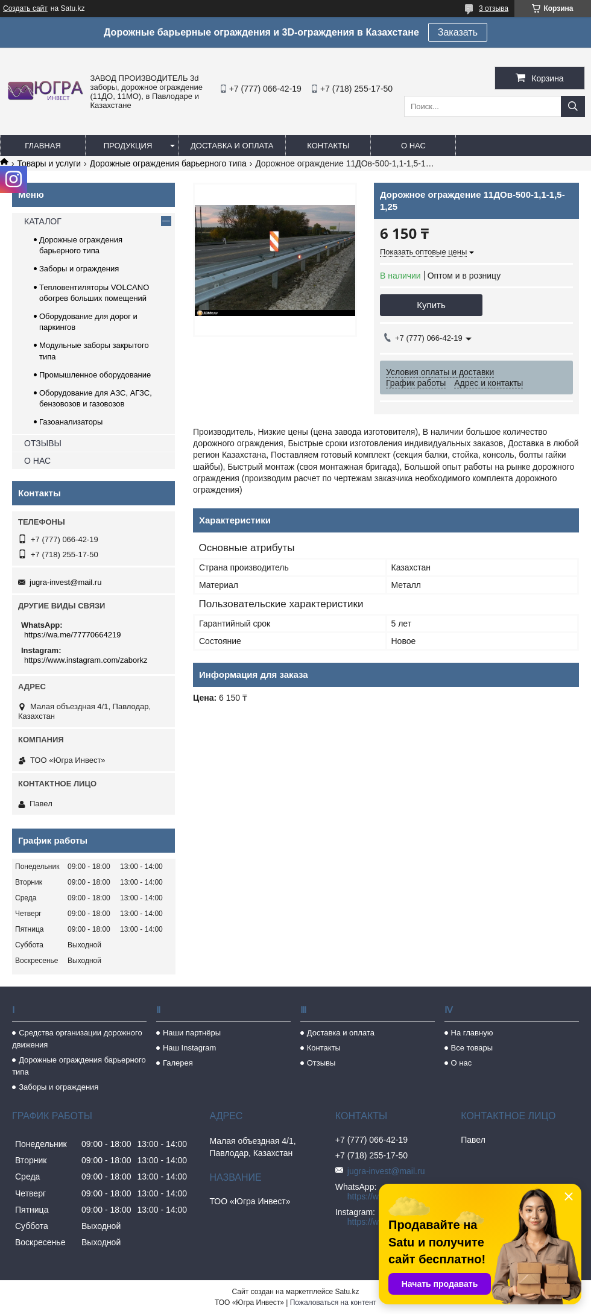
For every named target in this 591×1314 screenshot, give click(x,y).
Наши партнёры (192, 1032)
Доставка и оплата (232, 145)
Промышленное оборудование (95, 374)
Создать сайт (25, 8)
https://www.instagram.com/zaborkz (85, 660)
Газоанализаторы (71, 421)
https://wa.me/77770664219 (72, 634)
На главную (472, 1032)
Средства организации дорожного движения (77, 1038)
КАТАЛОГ (43, 221)
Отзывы (321, 1062)
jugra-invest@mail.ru (65, 582)
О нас (413, 145)
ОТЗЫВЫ (43, 443)
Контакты (328, 145)
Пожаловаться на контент (333, 1302)
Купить (431, 305)
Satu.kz (347, 1291)
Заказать (458, 32)
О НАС (37, 461)
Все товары (472, 1047)
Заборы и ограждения (79, 268)
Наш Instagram (189, 1047)
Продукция (128, 145)
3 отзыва (493, 8)
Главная (43, 145)
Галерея (178, 1062)
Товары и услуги (49, 163)
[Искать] (573, 106)
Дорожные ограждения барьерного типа (168, 163)
